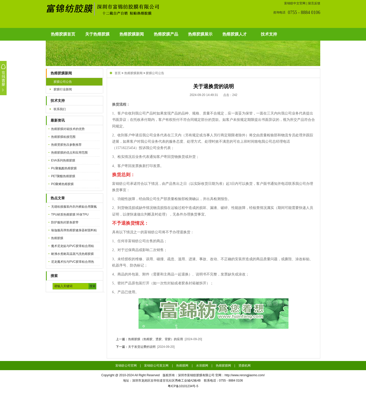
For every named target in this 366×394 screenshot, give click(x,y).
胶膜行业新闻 (63, 89)
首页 (118, 73)
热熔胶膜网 (223, 365)
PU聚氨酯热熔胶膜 (64, 168)
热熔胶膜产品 (166, 34)
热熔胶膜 (57, 238)
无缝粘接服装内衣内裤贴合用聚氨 (74, 206)
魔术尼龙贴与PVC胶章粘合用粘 (72, 246)
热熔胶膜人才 (234, 34)
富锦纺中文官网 (295, 3)
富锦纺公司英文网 (156, 365)
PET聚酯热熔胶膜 (63, 176)
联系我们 (60, 109)
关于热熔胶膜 (97, 34)
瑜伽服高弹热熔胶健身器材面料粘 (74, 230)
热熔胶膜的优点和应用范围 (69, 152)
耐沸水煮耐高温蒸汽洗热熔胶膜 (72, 254)
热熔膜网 (182, 365)
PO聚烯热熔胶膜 (62, 184)
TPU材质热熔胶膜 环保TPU (69, 214)
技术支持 (269, 34)
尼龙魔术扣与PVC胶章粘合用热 (72, 262)
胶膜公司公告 (63, 82)
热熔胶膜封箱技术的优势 (68, 129)
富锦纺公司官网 (126, 365)
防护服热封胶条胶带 (65, 222)
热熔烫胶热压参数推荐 (66, 144)
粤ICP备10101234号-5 (183, 386)
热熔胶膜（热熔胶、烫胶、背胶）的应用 (155, 339)
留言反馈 (314, 3)
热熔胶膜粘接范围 (63, 137)
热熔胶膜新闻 (131, 34)
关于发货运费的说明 (142, 347)
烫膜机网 (244, 365)
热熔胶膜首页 (63, 34)
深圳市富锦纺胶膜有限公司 (196, 375)
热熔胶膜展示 (200, 34)
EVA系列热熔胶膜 (63, 160)
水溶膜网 (202, 365)
